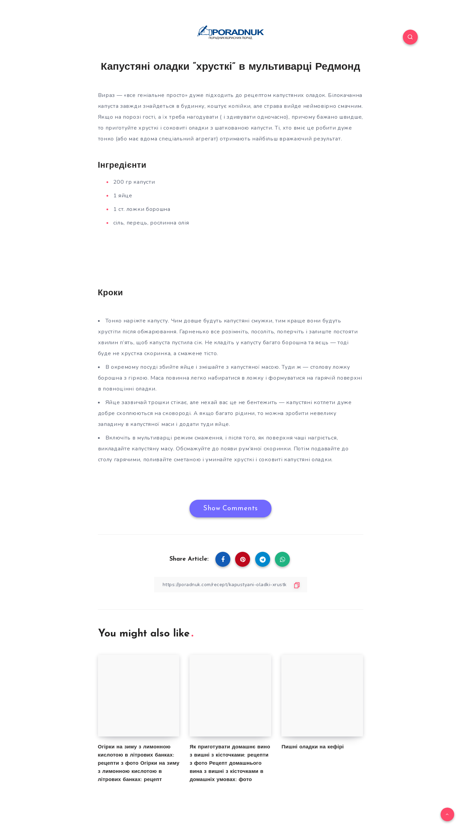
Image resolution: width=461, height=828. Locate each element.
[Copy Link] (230, 584)
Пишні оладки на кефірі (312, 747)
